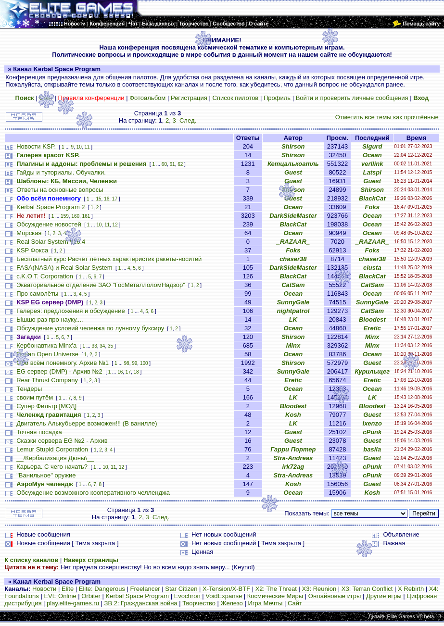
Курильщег (372, 371)
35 (110, 346)
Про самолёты (37, 293)
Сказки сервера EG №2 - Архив (62, 440)
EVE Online (60, 596)
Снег (46, 97)
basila (372, 449)
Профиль (277, 97)
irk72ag (293, 466)
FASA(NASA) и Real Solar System (64, 267)
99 (134, 363)
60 (164, 164)
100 (144, 363)
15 (98, 198)
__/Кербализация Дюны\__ (55, 458)
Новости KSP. (36, 146)
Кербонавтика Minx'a (46, 345)
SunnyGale (293, 302)
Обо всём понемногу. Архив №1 (62, 362)
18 (136, 372)
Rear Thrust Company (47, 380)
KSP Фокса (32, 250)
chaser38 (292, 259)
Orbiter (91, 596)
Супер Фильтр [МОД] (46, 406)
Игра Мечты (265, 603)
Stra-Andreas (293, 458)
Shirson (292, 146)
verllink (372, 163)
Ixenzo (372, 423)
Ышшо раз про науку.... (49, 319)
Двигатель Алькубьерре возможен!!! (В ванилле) (86, 423)
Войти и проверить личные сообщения (352, 97)
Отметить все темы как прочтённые (387, 117)
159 (65, 216)
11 (86, 147)
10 (79, 147)
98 (126, 363)
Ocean (372, 155)
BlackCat (372, 198)
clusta (372, 267)
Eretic (372, 328)
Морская (28, 233)
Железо (232, 603)
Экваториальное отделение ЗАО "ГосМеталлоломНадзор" (100, 284)
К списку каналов (31, 559)
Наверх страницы (90, 559)
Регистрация (189, 97)
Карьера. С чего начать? (52, 466)
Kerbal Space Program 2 (50, 207)
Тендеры (29, 388)
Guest (293, 172)
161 (86, 216)
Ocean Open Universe (47, 354)
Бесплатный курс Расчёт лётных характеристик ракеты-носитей (109, 259)
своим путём (34, 397)
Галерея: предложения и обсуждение (70, 310)
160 (75, 216)
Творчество (199, 603)
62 (180, 164)
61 (172, 164)
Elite (68, 588)
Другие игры (384, 596)
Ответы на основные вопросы (59, 189)
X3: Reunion (319, 588)
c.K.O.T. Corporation (44, 276)
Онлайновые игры (334, 596)
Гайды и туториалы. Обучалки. (61, 172)
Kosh (293, 414)
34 (102, 346)
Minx (372, 336)
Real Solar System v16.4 (50, 241)
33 (94, 346)
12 (115, 224)
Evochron (187, 596)
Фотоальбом (147, 97)
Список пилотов (235, 97)
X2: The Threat (276, 588)
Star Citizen (181, 588)
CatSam (292, 284)
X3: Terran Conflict (367, 588)
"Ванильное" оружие (46, 475)
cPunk (372, 432)
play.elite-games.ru (73, 603)
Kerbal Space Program (137, 596)
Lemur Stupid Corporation (52, 449)
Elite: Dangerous (102, 588)
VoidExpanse (223, 596)
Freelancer (145, 588)
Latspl (372, 172)
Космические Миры (275, 596)
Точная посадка (39, 432)
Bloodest (372, 319)
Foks (372, 207)
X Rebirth (411, 588)
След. (187, 120)
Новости (44, 588)
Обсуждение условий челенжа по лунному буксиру (90, 328)
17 (114, 198)
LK (293, 319)
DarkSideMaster (293, 215)
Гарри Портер (293, 449)
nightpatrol (293, 310)
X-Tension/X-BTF (226, 588)
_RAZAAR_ (293, 241)
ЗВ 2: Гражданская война (141, 603)
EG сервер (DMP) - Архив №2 (59, 371)
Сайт (295, 603)
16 (106, 198)
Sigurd (372, 146)
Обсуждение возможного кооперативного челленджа (93, 492)
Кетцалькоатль (293, 163)
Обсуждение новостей (48, 224)
